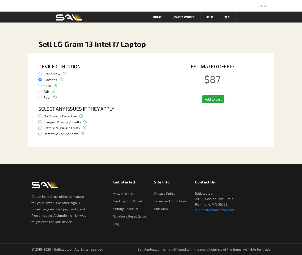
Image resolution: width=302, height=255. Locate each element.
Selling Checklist (125, 209)
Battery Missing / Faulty (61, 128)
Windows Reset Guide (129, 216)
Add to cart (213, 99)
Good (47, 86)
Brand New (51, 74)
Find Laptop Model (127, 201)
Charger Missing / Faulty (62, 122)
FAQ (116, 224)
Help (209, 17)
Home (157, 17)
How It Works (123, 193)
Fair (46, 91)
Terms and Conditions (170, 201)
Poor (47, 97)
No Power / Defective (60, 116)
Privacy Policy (164, 193)
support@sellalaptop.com (214, 210)
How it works (184, 17)
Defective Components (60, 134)
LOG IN (262, 6)
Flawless (50, 80)
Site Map (161, 209)
